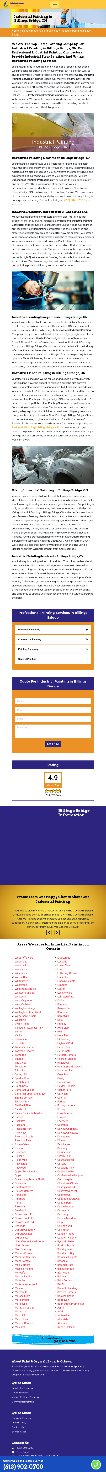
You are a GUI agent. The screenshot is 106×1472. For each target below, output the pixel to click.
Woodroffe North (24, 957)
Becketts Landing (67, 1288)
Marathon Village (24, 1307)
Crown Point (64, 1156)
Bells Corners (65, 1280)
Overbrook (21, 1210)
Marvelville (21, 1292)
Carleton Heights (67, 1237)
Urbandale (20, 1039)
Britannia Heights (67, 1257)
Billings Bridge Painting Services (39, 30)
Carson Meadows (67, 1218)
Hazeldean (63, 1062)
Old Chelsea (22, 1237)
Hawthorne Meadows (69, 1066)
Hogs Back (63, 1035)
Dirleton (61, 1140)
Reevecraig (21, 1163)
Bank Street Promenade (71, 1303)
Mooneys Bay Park (25, 1257)
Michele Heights (24, 1268)
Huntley (61, 1023)
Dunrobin (62, 1124)
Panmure (20, 1198)
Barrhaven (63, 1299)
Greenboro (63, 1074)
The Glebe (20, 1062)
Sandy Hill (20, 1109)
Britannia (62, 1261)
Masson (19, 1288)
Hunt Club (63, 1027)
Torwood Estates (24, 1051)
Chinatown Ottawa (68, 1183)
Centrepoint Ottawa (68, 1198)
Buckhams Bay (65, 1253)
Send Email (23, 1452)
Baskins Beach (65, 1296)
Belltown (62, 1276)
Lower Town (64, 965)
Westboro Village (24, 992)
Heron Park (63, 1047)
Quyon (18, 1175)
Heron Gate (63, 1051)
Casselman (63, 1210)
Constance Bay (65, 1171)
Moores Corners (24, 1253)
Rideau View (22, 1144)
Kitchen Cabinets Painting (25, 1397)
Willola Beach (22, 977)
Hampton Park (65, 1070)
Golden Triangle (66, 1086)
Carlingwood (64, 1226)
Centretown (64, 1194)
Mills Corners (22, 1264)
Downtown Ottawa (67, 1132)
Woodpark (20, 965)
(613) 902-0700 (23, 1466)
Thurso (19, 1058)
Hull (59, 1031)
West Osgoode (23, 1000)
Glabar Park (64, 1089)
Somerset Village (24, 1089)
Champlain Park (66, 1187)
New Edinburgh (23, 1249)
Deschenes (63, 1144)
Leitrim (61, 988)
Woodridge (21, 961)
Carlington (63, 1229)
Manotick (20, 1315)
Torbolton (20, 1054)
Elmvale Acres (65, 1113)
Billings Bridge (65, 1268)
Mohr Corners (23, 1261)
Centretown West (67, 1191)
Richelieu (20, 1156)
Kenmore (62, 1012)
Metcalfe (20, 1272)
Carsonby (62, 1214)
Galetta (61, 1097)
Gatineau (62, 1093)
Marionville (21, 1303)
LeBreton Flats (65, 996)
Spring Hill (21, 1074)
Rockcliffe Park (23, 1128)
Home (15, 30)
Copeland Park (65, 1167)
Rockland (20, 1124)
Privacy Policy (19, 1422)
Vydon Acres (22, 1023)
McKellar (20, 1280)
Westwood (21, 984)
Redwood (20, 1167)
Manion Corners (24, 1323)
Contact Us (18, 1427)
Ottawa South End (25, 1218)
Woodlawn (21, 969)
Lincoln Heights (66, 981)
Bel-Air (61, 1284)
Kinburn (61, 1000)
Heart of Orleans (66, 1058)
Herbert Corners (66, 1054)
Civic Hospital (65, 1179)
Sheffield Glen (23, 1105)
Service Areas (19, 1431)
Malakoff (20, 1327)
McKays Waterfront (26, 1284)
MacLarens (63, 957)
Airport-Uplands (66, 1327)
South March (22, 1082)
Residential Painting (22, 1388)
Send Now (53, 743)
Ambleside (63, 1315)
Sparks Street (22, 1078)
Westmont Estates (25, 988)
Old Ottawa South (25, 1229)
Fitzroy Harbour (66, 1105)
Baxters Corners (66, 1292)
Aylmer (61, 1307)
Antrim (61, 1311)
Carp (60, 1222)
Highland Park (65, 1043)
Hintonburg (63, 1039)
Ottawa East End (24, 1222)
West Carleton (23, 1004)
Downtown (63, 1136)
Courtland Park (65, 1159)
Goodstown (64, 1082)
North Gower (22, 1245)
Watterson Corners (25, 1016)
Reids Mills (21, 1159)
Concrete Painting (21, 1418)
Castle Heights (65, 1206)
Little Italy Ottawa (67, 973)
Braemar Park (65, 1264)
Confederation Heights (70, 1175)
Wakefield (20, 1019)
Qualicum (20, 1183)
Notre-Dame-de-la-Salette (29, 1241)
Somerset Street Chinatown (30, 1093)
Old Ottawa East (24, 1233)
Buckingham (64, 1249)
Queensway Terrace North (29, 1179)
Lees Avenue (64, 992)
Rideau (19, 1148)
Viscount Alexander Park (29, 1027)
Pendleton (20, 1194)
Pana (18, 1202)
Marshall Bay (22, 1296)
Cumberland (64, 1152)
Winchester (21, 973)
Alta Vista (63, 1319)
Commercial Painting (23, 1401)
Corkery (61, 1163)
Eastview (62, 1121)
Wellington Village (25, 1008)
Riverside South (24, 1136)
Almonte (62, 1323)
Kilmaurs (62, 1004)
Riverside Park (23, 1140)
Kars (60, 1019)
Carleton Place (65, 1233)
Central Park (64, 1202)
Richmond (20, 1152)
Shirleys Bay (22, 1101)
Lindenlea (63, 977)
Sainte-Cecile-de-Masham (29, 1113)
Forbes (61, 1101)
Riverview (20, 1132)
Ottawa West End (25, 1214)
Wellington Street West (28, 1012)
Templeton (21, 1066)
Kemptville (63, 1016)
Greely (61, 1078)
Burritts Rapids (65, 1245)
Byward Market (65, 1241)
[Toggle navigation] (54, 4)
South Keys (21, 1086)
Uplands (19, 1043)
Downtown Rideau (67, 1128)
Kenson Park (64, 1008)
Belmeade (63, 1272)
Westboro (20, 996)
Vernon (19, 1031)
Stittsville (20, 1070)
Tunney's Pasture (24, 1047)
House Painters (20, 1392)
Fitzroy (61, 1109)
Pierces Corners (24, 1191)
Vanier (18, 1035)
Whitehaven (21, 981)
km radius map (26, 847)
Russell (19, 1117)
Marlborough (22, 1299)
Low (59, 969)
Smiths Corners (24, 1097)
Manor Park (21, 1319)
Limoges (62, 984)
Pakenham (21, 1206)
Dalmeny (62, 1148)
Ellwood (61, 1117)
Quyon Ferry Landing (26, 1171)
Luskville (62, 961)
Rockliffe (20, 1121)
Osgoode (20, 1226)
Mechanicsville (23, 1276)
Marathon (20, 1311)
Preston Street (23, 1187)
